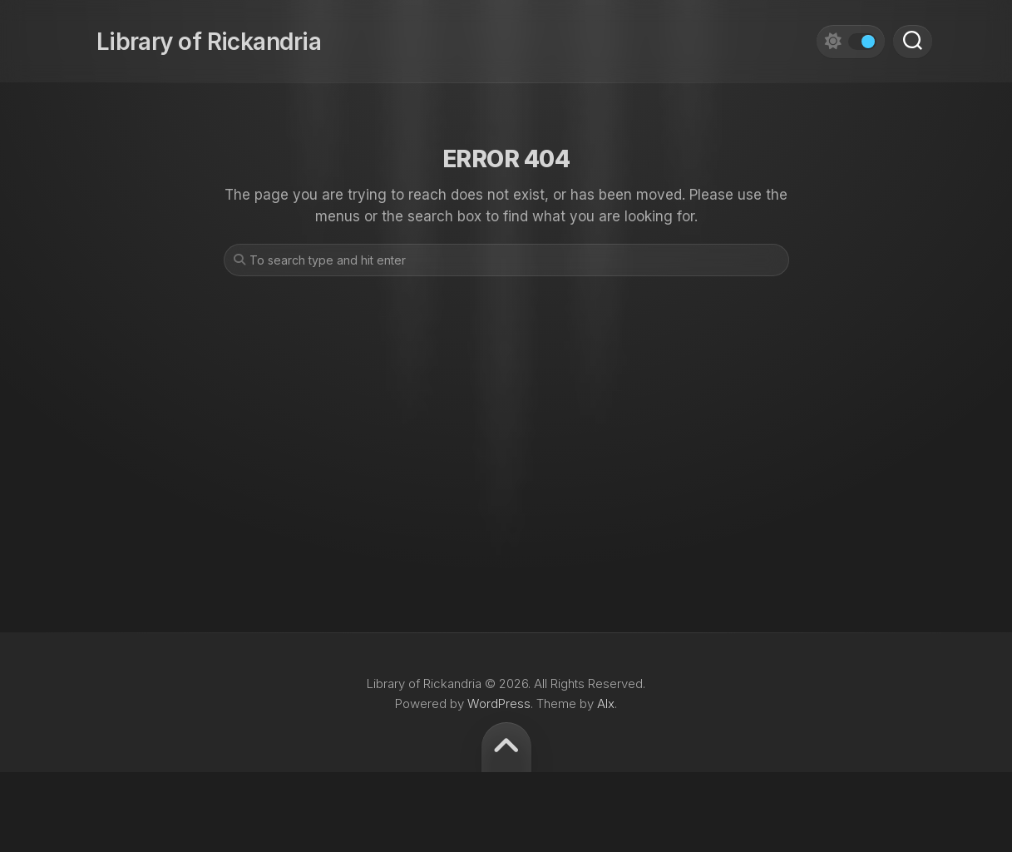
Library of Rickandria (193, 33)
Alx (606, 703)
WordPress (499, 703)
